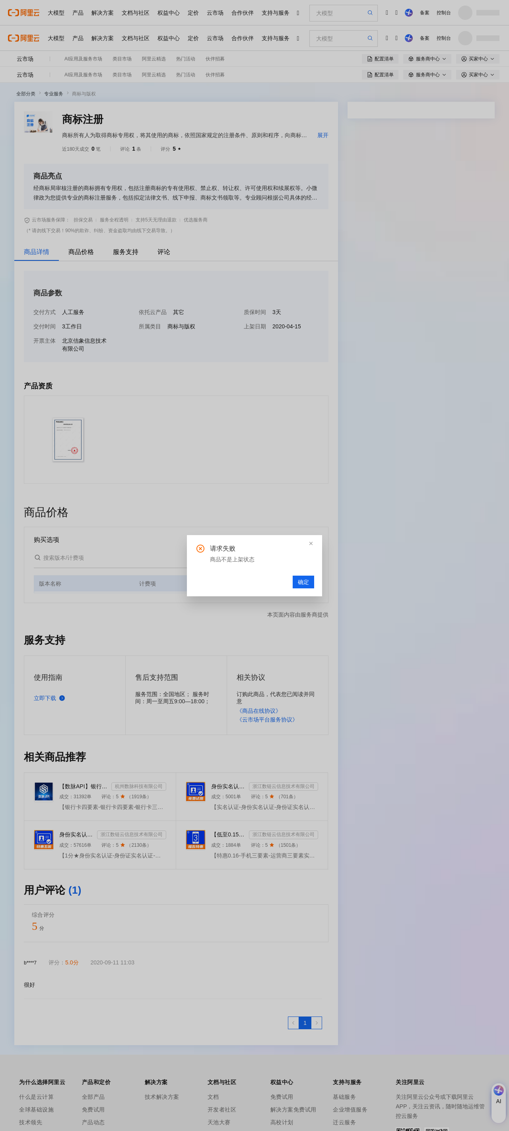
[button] (311, 543)
